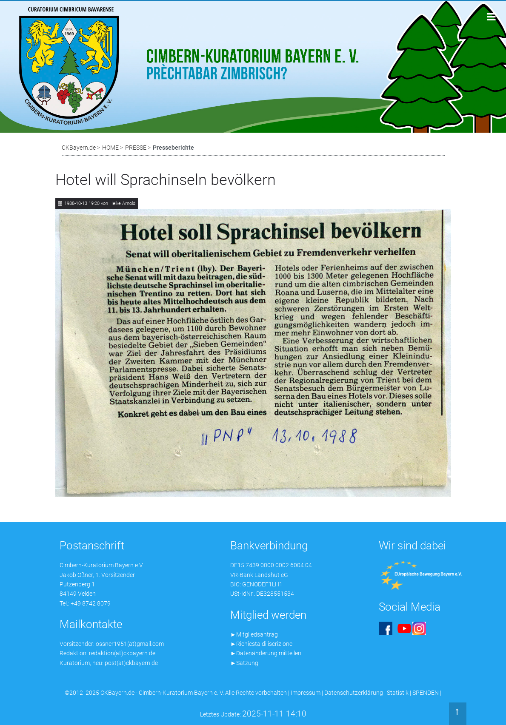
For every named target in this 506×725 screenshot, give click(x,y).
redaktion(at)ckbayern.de (122, 653)
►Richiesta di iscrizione (261, 643)
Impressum (305, 692)
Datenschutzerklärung (353, 692)
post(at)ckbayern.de (131, 663)
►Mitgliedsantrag (254, 634)
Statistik (398, 692)
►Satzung (244, 663)
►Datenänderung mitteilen (265, 653)
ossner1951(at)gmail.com (130, 643)
